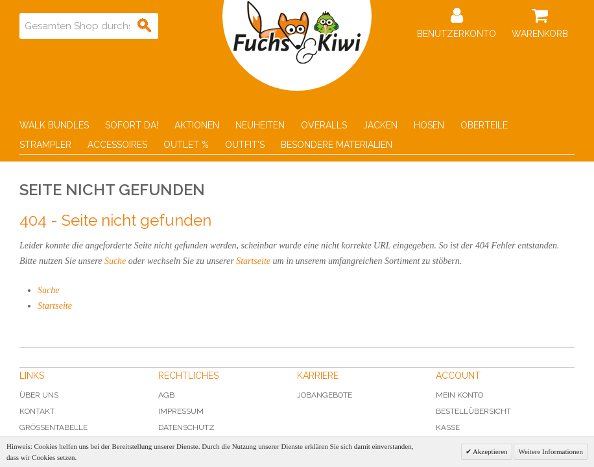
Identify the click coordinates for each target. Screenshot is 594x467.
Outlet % (186, 144)
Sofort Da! (131, 125)
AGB (166, 395)
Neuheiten (260, 125)
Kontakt (36, 411)
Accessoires (117, 144)
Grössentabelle (53, 427)
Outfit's (245, 144)
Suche (115, 261)
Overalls (324, 125)
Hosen (429, 125)
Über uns (38, 395)
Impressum (181, 411)
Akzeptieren (489, 451)
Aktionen (196, 125)
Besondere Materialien (336, 144)
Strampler (45, 144)
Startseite (253, 261)
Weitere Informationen (550, 451)
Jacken (380, 125)
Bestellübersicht (473, 411)
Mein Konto (459, 395)
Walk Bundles (54, 125)
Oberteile (484, 125)
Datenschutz (186, 427)
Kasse (448, 427)
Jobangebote (324, 395)
